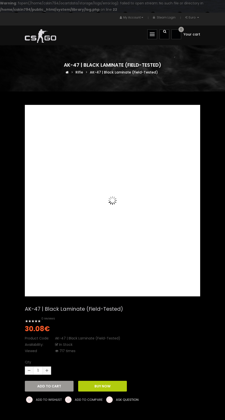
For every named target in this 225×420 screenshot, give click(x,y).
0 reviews (48, 318)
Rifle (79, 72)
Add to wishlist (44, 399)
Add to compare (84, 399)
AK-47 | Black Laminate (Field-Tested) (124, 72)
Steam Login (166, 17)
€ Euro (192, 17)
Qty (28, 362)
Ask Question (127, 399)
